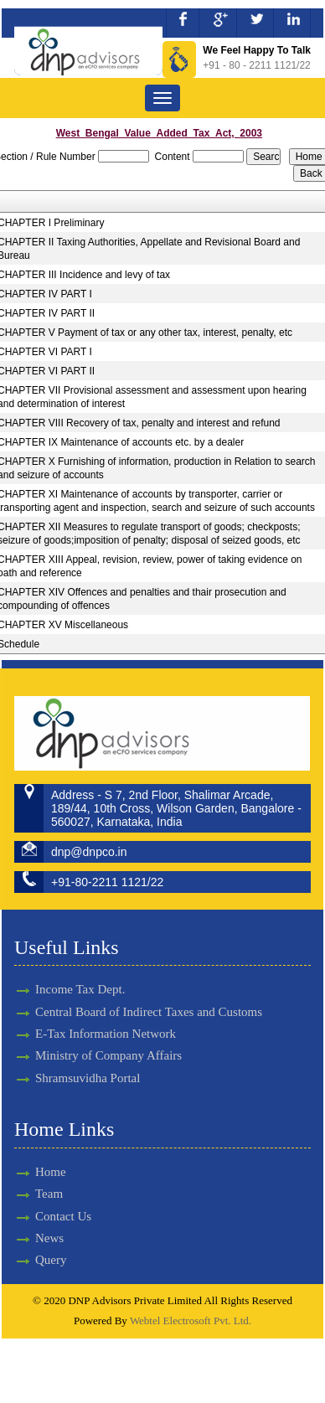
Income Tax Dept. (80, 974)
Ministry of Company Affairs (108, 1040)
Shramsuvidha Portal (87, 1063)
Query (35, 1259)
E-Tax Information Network (105, 1018)
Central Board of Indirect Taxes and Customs (148, 996)
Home (35, 1172)
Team (34, 1193)
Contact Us (48, 1216)
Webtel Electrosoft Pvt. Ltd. (190, 1320)
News (34, 1238)
